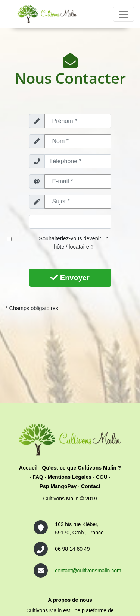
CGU (102, 477)
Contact (90, 486)
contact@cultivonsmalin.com (88, 571)
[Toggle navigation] (123, 14)
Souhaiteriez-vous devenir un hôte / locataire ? (73, 243)
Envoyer (69, 278)
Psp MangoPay (58, 486)
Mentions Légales (69, 477)
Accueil (28, 468)
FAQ (37, 477)
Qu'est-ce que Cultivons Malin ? (81, 468)
